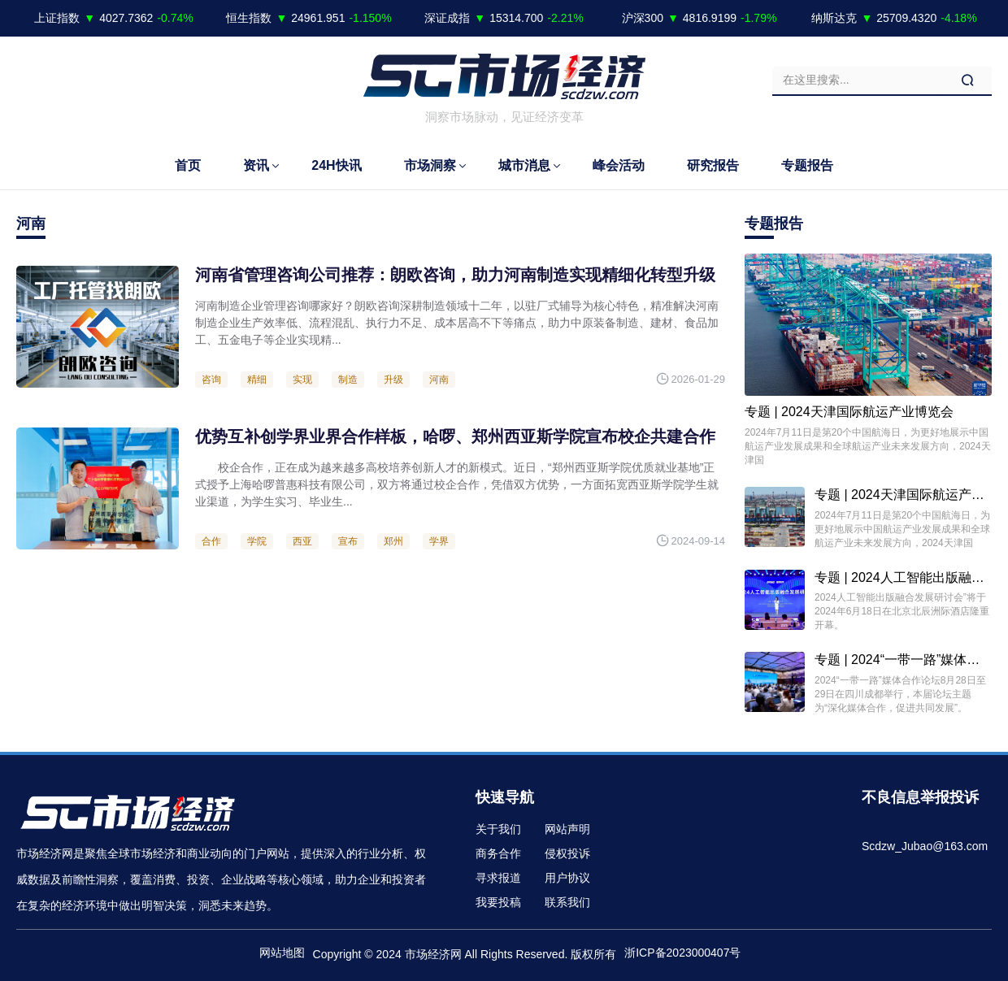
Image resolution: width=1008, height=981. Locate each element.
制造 (348, 379)
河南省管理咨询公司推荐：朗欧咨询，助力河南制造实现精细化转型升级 (455, 275)
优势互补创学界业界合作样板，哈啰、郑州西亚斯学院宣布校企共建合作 (455, 436)
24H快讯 (336, 165)
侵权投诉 (567, 853)
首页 (188, 165)
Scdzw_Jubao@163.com (925, 846)
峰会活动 (619, 165)
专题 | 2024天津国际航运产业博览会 (849, 412)
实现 (302, 379)
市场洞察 (430, 165)
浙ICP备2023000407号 (682, 952)
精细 (257, 379)
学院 (257, 541)
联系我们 (567, 902)
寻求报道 (498, 877)
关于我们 (498, 829)
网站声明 (567, 829)
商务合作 (498, 853)
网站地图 (282, 952)
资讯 (256, 165)
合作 (211, 541)
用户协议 (567, 877)
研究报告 (713, 165)
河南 (439, 379)
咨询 (211, 379)
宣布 (348, 541)
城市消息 (524, 165)
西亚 (302, 541)
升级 (393, 379)
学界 (439, 541)
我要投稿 (498, 902)
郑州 (393, 541)
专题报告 (807, 165)
